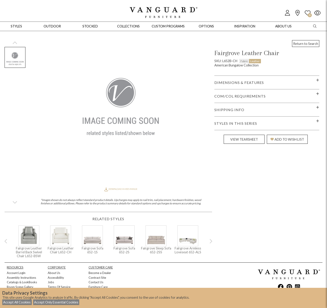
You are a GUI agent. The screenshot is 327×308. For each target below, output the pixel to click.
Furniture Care (98, 287)
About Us (54, 273)
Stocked (90, 26)
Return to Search (305, 44)
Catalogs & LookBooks (22, 282)
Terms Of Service (59, 287)
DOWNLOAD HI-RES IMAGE (120, 189)
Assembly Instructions (21, 277)
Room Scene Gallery (20, 287)
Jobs (51, 282)
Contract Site (97, 277)
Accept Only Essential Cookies (56, 302)
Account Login (16, 273)
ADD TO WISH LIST (287, 139)
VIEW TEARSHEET (244, 139)
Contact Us (96, 282)
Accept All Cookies (17, 302)
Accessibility (56, 277)
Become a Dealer (100, 273)
